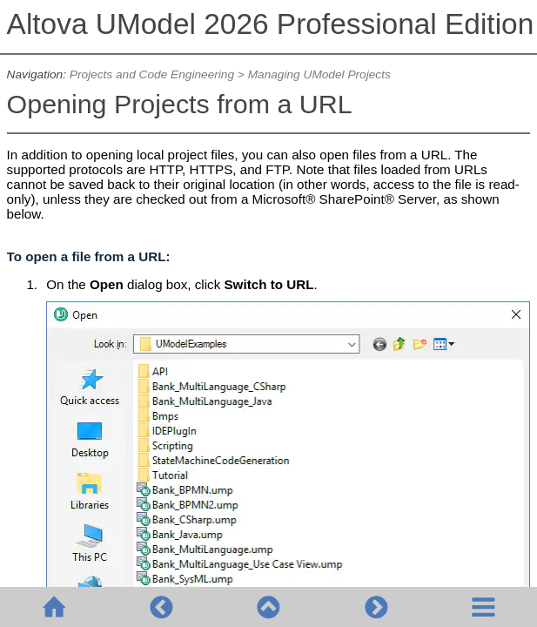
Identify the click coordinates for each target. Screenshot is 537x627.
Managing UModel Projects (319, 74)
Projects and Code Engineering (152, 74)
